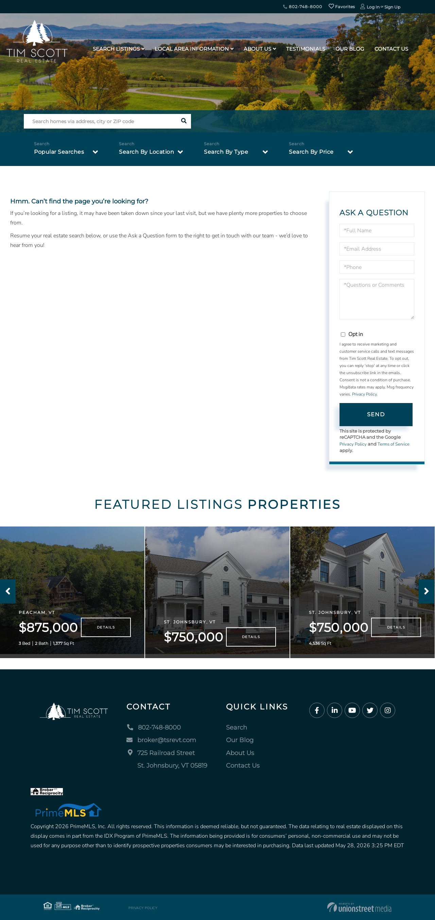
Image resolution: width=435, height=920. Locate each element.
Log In (373, 7)
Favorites (342, 6)
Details (106, 627)
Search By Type (226, 152)
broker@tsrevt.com (161, 740)
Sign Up (392, 7)
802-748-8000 (302, 6)
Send (376, 414)
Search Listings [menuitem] (116, 49)
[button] (183, 121)
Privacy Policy (364, 394)
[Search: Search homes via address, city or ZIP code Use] (100, 121)
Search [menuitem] (236, 727)
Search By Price (311, 152)
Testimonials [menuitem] (305, 49)
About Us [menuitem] (257, 49)
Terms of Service (394, 444)
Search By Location (146, 152)
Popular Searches (59, 152)
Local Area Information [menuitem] (192, 49)
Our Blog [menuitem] (349, 49)
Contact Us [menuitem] (391, 49)
